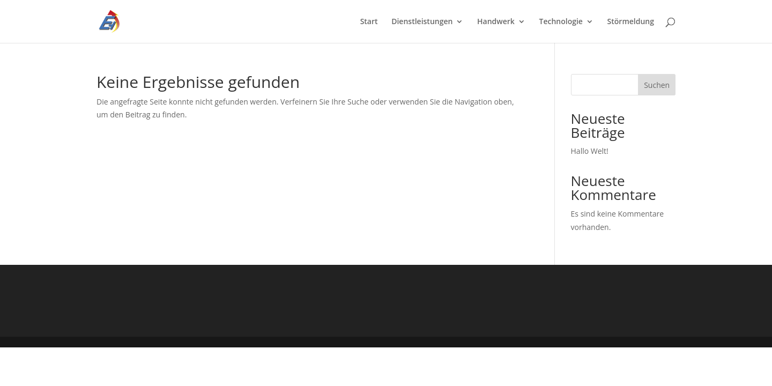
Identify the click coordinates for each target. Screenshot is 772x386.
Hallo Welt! (589, 151)
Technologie (561, 22)
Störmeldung (630, 22)
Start (369, 22)
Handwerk (496, 22)
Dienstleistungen (421, 22)
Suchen (657, 85)
